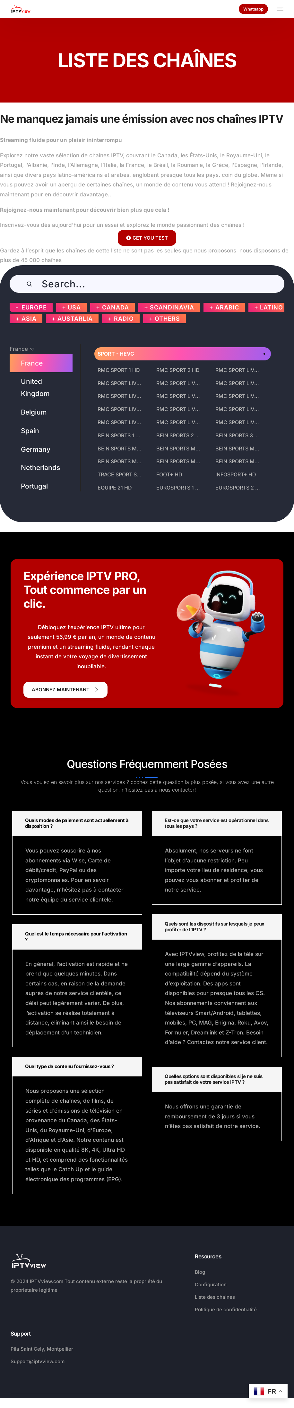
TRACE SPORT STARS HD (121, 474)
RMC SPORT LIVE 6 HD (239, 383)
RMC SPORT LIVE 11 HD (180, 409)
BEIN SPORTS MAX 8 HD (180, 461)
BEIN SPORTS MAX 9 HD (239, 461)
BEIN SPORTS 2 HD (179, 435)
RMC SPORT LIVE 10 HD (121, 409)
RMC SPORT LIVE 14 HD (180, 422)
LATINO (271, 307)
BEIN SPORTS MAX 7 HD (121, 461)
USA (74, 307)
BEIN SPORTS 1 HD (120, 435)
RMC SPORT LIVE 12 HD (239, 409)
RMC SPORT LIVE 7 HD (121, 396)
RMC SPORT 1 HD (119, 370)
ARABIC (227, 307)
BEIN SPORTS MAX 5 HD (180, 448)
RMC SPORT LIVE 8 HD (180, 396)
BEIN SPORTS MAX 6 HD (239, 448)
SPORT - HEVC (116, 353)
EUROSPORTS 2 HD (239, 487)
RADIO (124, 318)
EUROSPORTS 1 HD (179, 487)
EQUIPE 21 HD (115, 487)
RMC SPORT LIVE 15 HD (239, 422)
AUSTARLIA (75, 318)
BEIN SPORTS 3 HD (238, 435)
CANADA (115, 307)
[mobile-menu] (278, 8)
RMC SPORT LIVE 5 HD (180, 383)
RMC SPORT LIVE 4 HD (121, 383)
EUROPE (34, 307)
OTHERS (167, 318)
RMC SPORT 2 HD (178, 370)
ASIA (29, 318)
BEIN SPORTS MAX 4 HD (121, 448)
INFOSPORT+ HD (235, 474)
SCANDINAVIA (172, 307)
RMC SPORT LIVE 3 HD (239, 370)
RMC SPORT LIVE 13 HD (121, 422)
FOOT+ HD (169, 474)
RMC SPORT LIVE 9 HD (239, 396)
